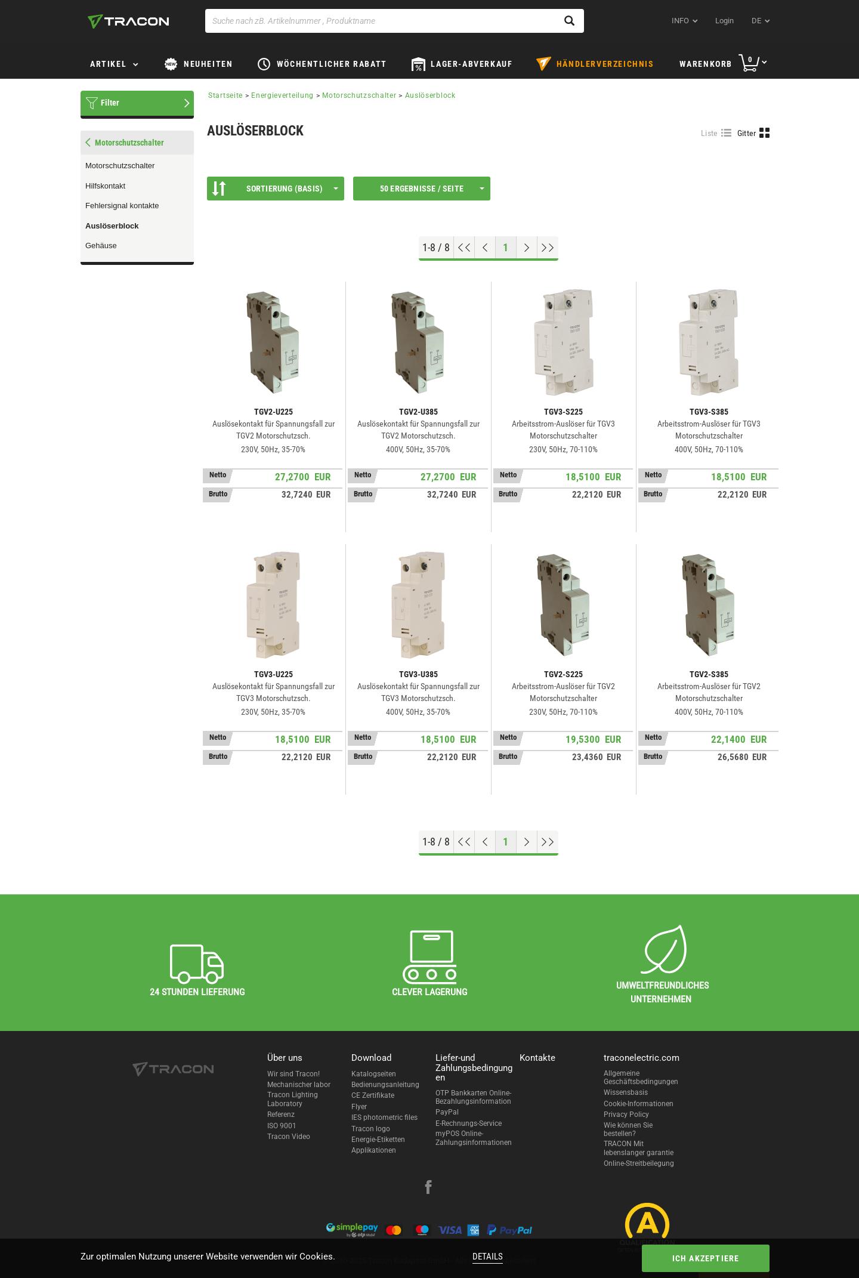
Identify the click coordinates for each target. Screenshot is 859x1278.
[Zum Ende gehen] (547, 247)
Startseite (225, 95)
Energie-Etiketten (378, 1139)
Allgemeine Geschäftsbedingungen (641, 1077)
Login (724, 20)
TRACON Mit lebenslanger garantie (638, 1148)
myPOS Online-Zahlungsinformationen (473, 1137)
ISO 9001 (281, 1126)
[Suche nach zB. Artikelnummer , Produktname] (394, 21)
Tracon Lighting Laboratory (292, 1099)
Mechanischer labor (298, 1085)
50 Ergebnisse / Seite (432, 188)
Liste (709, 133)
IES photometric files (384, 1117)
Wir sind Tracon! (293, 1074)
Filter (110, 102)
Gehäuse (101, 245)
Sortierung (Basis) (275, 188)
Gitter (746, 133)
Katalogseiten (373, 1074)
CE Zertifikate (372, 1095)
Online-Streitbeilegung (639, 1163)
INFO (680, 20)
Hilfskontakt (105, 185)
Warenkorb (706, 64)
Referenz (281, 1114)
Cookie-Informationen (638, 1104)
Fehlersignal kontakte (122, 205)
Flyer (359, 1107)
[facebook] (428, 1188)
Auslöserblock (112, 225)
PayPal (447, 1112)
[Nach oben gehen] (464, 247)
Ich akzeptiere (706, 1258)
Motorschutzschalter (120, 165)
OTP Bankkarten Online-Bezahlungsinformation (473, 1097)
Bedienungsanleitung (385, 1085)
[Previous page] (485, 247)
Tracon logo (370, 1129)
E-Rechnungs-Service (468, 1123)
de (756, 20)
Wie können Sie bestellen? (628, 1129)
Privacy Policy (626, 1114)
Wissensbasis (626, 1092)
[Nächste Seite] (527, 247)
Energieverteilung (282, 95)
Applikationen (373, 1150)
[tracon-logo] (128, 21)
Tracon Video (288, 1136)
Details (487, 1256)
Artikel (108, 64)
